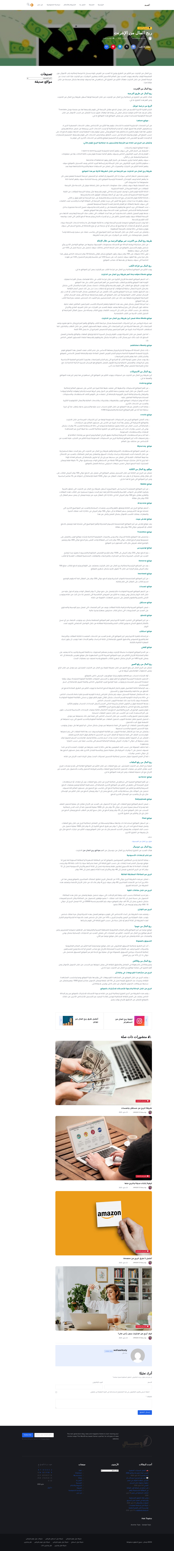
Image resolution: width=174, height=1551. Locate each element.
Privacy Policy (45, 1439)
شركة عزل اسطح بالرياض (54, 1539)
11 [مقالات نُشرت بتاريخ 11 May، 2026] (46, 1473)
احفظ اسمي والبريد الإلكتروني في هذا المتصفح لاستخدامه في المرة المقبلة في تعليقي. (119, 1392)
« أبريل (49, 1488)
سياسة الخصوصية (53, 5)
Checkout (78, 1473)
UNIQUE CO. (137, 1112)
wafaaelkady (136, 38)
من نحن (40, 5)
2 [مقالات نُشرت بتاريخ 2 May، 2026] (51, 1470)
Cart (80, 1470)
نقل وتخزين (28, 1542)
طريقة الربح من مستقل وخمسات (136, 1108)
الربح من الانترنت (144, 28)
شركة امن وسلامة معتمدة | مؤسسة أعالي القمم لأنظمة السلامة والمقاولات (138, 1508)
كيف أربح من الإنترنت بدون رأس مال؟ (135, 1334)
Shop (80, 1478)
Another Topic (136, 1525)
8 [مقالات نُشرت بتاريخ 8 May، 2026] (38, 1470)
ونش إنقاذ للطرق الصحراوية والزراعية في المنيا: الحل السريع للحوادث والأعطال (137, 1500)
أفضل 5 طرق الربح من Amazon (137, 1259)
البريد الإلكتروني (98, 1382)
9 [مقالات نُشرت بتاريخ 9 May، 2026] (51, 1473)
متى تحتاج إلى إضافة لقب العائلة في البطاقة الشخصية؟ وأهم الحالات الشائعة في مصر (137, 1490)
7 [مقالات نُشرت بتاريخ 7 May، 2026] (40, 1470)
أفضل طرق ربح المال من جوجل (86, 1020)
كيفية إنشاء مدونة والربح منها (138, 1184)
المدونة (91, 5)
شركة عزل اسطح (77, 1542)
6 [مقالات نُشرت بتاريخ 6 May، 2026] (43, 1470)
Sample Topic (146, 1525)
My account (78, 1475)
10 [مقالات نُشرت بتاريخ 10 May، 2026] (48, 1473)
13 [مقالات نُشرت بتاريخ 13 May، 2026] (43, 1473)
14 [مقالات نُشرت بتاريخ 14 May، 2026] (40, 1473)
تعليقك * (149, 1397)
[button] (28, 5)
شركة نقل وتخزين (60, 1546)
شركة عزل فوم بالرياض (74, 1539)
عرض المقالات (108, 1351)
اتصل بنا (82, 5)
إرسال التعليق (145, 1412)
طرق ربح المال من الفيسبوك (142, 841)
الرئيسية (101, 5)
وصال (145, 1542)
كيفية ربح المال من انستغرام (123, 1020)
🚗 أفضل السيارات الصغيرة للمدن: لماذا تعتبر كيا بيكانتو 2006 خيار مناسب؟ (137, 1473)
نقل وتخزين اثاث (46, 1546)
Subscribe (28, 1435)
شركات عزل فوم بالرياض (34, 1539)
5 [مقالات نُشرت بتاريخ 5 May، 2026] (45, 1470)
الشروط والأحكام (70, 5)
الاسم (150, 1382)
